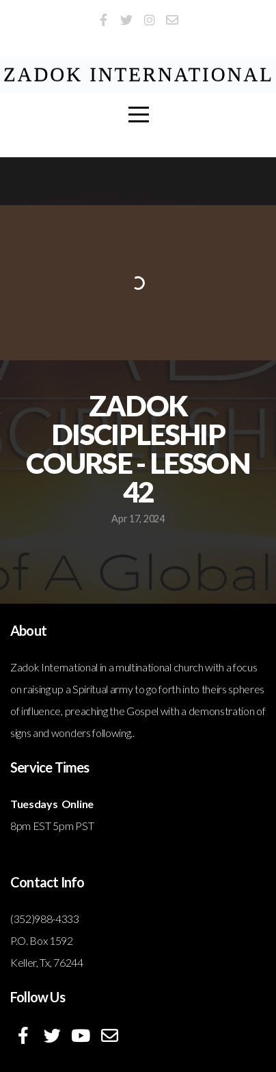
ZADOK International (138, 74)
